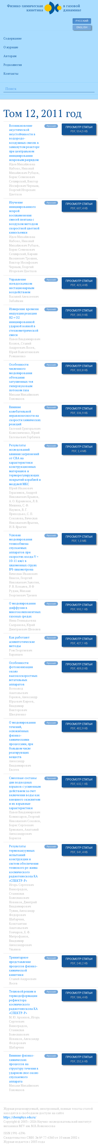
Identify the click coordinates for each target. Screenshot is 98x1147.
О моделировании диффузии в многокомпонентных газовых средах (25, 609)
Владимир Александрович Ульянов (20, 945)
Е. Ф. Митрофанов (19, 934)
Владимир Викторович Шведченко (18, 710)
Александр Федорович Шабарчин (22, 915)
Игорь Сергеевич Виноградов (21, 887)
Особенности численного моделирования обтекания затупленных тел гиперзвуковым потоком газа (21, 377)
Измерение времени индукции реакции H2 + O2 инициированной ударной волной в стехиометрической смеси (24, 322)
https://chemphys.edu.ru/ (19, 1117)
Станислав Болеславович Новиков (19, 897)
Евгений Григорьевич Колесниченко (24, 430)
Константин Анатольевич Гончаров (18, 928)
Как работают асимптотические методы (22, 641)
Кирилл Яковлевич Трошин (23, 256)
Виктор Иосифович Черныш (23, 183)
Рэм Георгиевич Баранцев (20, 652)
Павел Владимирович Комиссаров (24, 814)
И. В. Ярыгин (17, 527)
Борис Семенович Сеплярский (22, 179)
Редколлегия (12, 65)
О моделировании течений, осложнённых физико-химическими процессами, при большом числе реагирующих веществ (22, 739)
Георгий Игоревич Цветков (23, 269)
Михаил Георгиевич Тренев (23, 593)
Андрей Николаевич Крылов (23, 494)
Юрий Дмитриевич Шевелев (25, 627)
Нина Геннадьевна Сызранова (22, 622)
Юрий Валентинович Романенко (24, 354)
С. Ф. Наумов (19, 507)
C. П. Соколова (21, 516)
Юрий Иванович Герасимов (21, 490)
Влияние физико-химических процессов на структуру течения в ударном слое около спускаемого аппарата (23, 1068)
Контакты (10, 73)
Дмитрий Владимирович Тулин (23, 906)
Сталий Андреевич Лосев (21, 345)
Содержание (12, 38)
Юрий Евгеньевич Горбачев (24, 435)
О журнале (10, 47)
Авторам (9, 56)
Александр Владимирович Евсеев (20, 765)
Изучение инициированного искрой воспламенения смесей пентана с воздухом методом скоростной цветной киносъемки (24, 217)
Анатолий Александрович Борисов (24, 833)
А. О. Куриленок (20, 501)
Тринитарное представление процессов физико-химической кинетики (23, 966)
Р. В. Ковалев (18, 586)
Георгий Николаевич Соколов (24, 818)
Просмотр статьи (79, 129)
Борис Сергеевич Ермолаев (21, 827)
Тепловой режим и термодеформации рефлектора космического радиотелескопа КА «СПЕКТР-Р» (23, 1002)
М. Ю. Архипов (19, 1017)
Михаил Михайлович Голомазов (24, 396)
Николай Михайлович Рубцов (24, 170)
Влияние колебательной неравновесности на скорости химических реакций (25, 415)
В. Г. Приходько (18, 512)
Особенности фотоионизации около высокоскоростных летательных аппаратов (23, 673)
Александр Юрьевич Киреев (23, 699)
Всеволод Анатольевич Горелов (18, 692)
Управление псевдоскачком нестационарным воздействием (21, 285)
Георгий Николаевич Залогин (24, 580)
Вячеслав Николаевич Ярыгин (23, 520)
